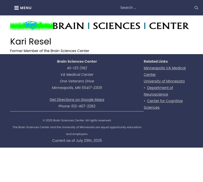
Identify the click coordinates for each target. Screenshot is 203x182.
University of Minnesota (164, 81)
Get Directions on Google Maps (77, 99)
